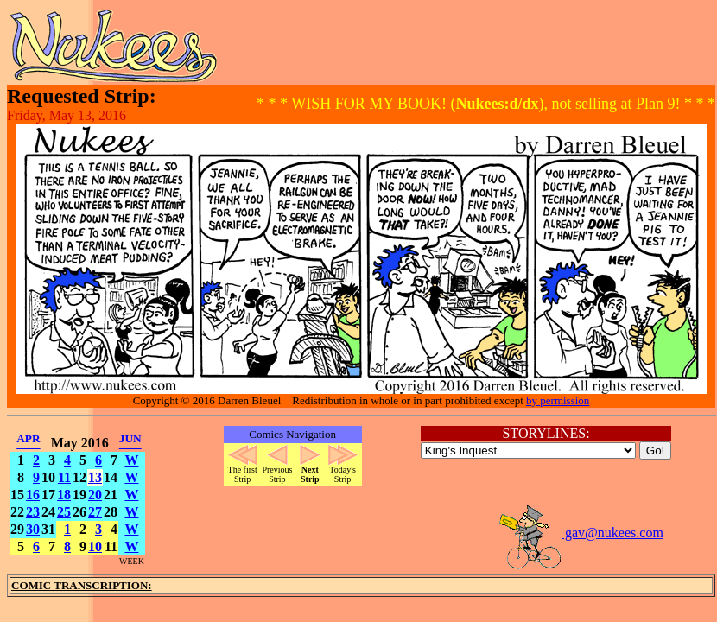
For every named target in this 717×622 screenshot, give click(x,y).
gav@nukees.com (580, 532)
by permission (557, 400)
